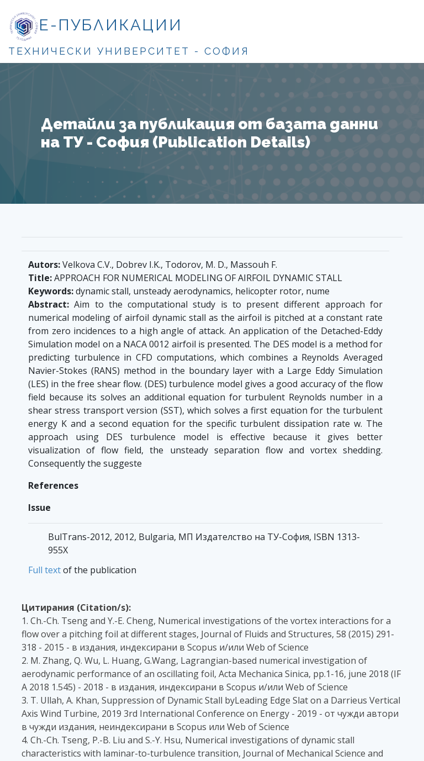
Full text (44, 570)
